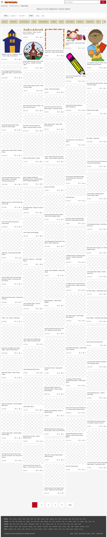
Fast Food (28, 529)
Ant (10, 521)
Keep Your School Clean (71, 466)
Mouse (74, 521)
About (71, 533)
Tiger (86, 521)
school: (6, 526)
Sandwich (40, 529)
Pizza (64, 529)
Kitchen (55, 529)
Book (20, 526)
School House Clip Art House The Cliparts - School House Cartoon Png (31, 467)
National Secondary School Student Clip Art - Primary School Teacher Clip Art (74, 409)
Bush (73, 519)
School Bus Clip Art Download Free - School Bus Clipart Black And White (74, 220)
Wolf (94, 521)
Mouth (68, 524)
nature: (6, 519)
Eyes (43, 524)
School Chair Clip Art (28, 406)
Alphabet (77, 526)
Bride (18, 524)
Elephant (46, 521)
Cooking (76, 529)
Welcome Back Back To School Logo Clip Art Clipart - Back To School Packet (52, 430)
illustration (13, 21)
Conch (27, 519)
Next (70, 505)
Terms (76, 533)
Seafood (45, 529)
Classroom (24, 526)
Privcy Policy (82, 533)
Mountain (65, 519)
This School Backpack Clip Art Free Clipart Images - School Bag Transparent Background (11, 179)
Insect (63, 521)
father (64, 524)
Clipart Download (14, 6)
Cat (24, 521)
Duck (38, 521)
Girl (58, 524)
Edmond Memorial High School (95, 342)
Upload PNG (99, 533)
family (21, 524)
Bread (71, 529)
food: (5, 529)
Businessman (32, 524)
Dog (35, 521)
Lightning (52, 519)
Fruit (32, 529)
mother (25, 524)
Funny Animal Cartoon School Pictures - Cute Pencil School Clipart (94, 163)
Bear (13, 521)
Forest (84, 519)
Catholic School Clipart (93, 110)
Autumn (15, 519)
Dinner (59, 529)
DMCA (93, 533)
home (52, 524)
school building (43, 21)
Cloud (77, 519)
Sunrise (60, 519)
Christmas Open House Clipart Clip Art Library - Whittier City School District (53, 489)
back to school (24, 21)
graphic (54, 21)
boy (61, 524)
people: (6, 524)
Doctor (37, 524)
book (61, 21)
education (80, 21)
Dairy (15, 529)
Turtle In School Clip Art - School (31, 158)
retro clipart (70, 21)
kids (98, 21)
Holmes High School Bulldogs (30, 232)
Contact (88, 533)
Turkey (89, 521)
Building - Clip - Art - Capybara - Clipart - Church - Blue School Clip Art (11, 56)
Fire (35, 519)
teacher (5, 21)
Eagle (41, 521)
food (34, 21)
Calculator (82, 526)
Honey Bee (58, 521)
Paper (68, 526)
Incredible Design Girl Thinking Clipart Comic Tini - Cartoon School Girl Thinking (74, 257)
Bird (16, 521)
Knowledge (54, 526)
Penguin (82, 521)
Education (39, 526)
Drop (80, 519)
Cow (32, 521)
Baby (14, 524)
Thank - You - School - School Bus (11, 318)
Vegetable (50, 529)
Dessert (19, 529)
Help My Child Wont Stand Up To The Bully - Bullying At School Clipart (52, 330)
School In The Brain (49, 187)
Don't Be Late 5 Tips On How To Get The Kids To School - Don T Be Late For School (11, 455)
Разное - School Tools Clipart (51, 89)
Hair (55, 524)
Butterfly (20, 521)
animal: (6, 521)
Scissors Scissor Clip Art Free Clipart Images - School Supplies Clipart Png (52, 158)
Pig (78, 521)
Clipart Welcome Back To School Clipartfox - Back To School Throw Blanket (74, 435)
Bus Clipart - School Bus (93, 138)
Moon (56, 519)
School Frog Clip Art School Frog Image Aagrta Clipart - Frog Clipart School (95, 464)
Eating (67, 529)
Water (69, 519)
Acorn (10, 519)
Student (11, 526)
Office (72, 526)
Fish (50, 521)
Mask (11, 524)
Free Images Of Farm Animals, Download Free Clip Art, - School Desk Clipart (73, 380)
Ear (40, 524)
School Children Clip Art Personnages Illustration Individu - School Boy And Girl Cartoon (10, 279)
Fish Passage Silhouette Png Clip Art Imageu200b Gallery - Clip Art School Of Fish (10, 72)
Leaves (19, 519)
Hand (79, 524)
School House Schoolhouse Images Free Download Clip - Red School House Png (74, 178)
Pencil (34, 526)
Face (72, 524)
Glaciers (43, 519)
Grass (47, 519)
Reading (30, 526)
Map (50, 526)
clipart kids (90, 21)
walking (47, 524)
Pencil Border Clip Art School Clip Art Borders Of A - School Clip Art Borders (53, 52)
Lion (67, 521)
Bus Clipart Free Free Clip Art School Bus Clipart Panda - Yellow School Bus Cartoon (74, 285)
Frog (53, 521)
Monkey (70, 521)
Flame (38, 519)
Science (64, 526)
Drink (23, 529)
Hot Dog (81, 529)
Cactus (23, 519)
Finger (75, 524)
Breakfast (11, 529)
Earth (32, 519)
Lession (87, 526)
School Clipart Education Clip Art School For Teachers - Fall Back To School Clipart (32, 63)
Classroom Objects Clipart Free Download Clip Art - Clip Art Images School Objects (53, 389)
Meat (35, 529)
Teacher (16, 526)
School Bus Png (69, 197)
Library (59, 526)
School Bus (45, 526)
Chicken (28, 521)
